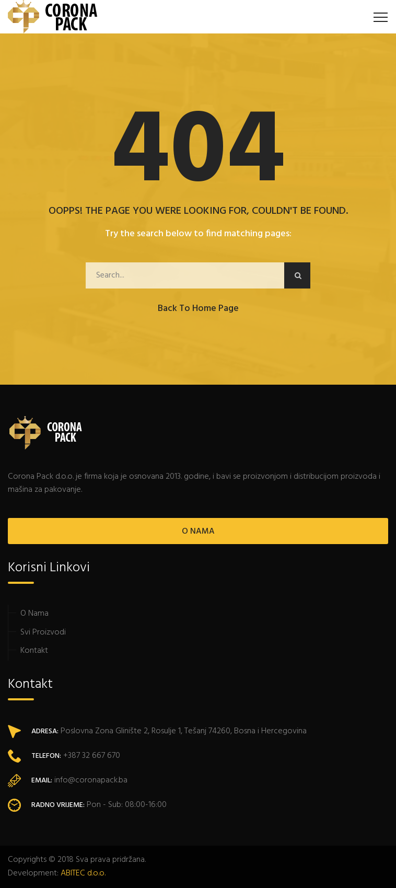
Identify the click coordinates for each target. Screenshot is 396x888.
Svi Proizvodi (43, 632)
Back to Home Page (198, 308)
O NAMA (198, 531)
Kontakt (34, 651)
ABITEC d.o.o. (83, 873)
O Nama (34, 613)
